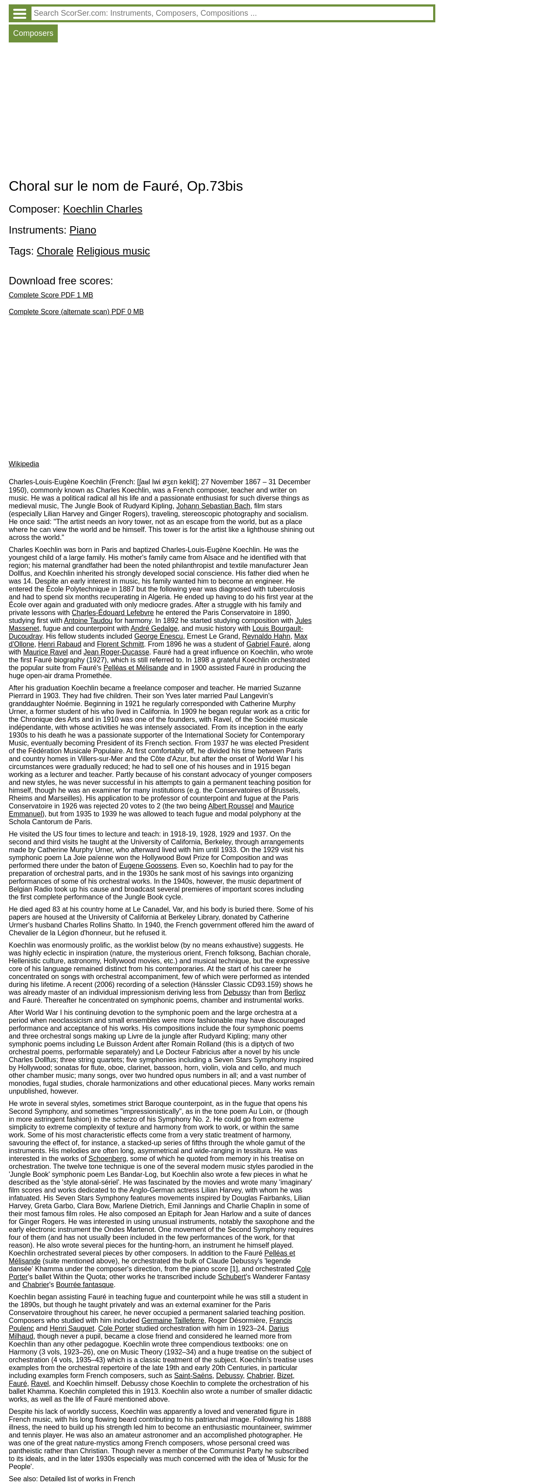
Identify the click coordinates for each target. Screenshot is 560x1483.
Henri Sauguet (71, 1328)
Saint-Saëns (193, 1375)
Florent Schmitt (120, 644)
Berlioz (295, 992)
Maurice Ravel (45, 652)
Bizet (285, 1375)
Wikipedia (24, 464)
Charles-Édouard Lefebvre (113, 612)
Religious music (113, 251)
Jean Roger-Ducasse (116, 652)
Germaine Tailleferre (172, 1320)
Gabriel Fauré (267, 644)
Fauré (18, 1383)
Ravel (40, 1383)
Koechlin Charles (102, 209)
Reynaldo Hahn (266, 636)
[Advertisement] (222, 112)
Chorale (55, 251)
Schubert (232, 1276)
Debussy (237, 992)
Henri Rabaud (59, 644)
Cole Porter (116, 1328)
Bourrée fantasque (85, 1284)
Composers (33, 33)
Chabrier (35, 1284)
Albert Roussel (230, 806)
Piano (83, 230)
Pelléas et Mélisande (136, 668)
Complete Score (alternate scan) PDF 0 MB (76, 311)
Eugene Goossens (148, 865)
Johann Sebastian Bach (213, 506)
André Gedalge (154, 628)
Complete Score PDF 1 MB (51, 295)
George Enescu (158, 636)
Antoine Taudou (88, 620)
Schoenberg (107, 1158)
